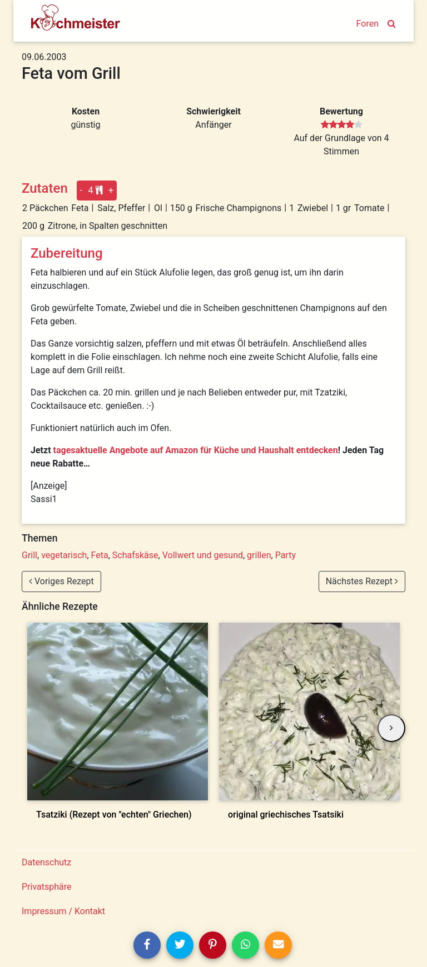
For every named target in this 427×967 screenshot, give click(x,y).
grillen (259, 555)
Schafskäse (135, 555)
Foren (367, 23)
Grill (29, 555)
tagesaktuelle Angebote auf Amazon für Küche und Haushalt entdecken (195, 450)
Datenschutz (46, 862)
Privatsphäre (47, 886)
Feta (99, 555)
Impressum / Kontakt (63, 911)
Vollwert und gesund (202, 555)
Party (285, 555)
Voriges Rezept (61, 581)
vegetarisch (64, 555)
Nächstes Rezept (362, 581)
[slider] (342, 125)
